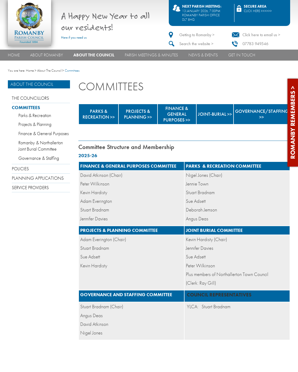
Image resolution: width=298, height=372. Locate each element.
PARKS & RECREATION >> (99, 114)
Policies (20, 169)
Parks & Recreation (34, 115)
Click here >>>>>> (258, 11)
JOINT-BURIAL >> (215, 114)
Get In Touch (241, 55)
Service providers (30, 187)
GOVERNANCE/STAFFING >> (261, 114)
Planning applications (38, 178)
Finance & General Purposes (43, 133)
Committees (26, 107)
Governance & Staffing (38, 158)
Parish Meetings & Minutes (151, 55)
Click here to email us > (261, 35)
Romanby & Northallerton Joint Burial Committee (40, 146)
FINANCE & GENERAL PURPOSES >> (176, 114)
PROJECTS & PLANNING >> (138, 114)
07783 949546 (255, 43)
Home (14, 55)
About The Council (93, 55)
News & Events (203, 55)
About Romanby (46, 55)
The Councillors (30, 98)
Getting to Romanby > (196, 35)
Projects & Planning (34, 124)
